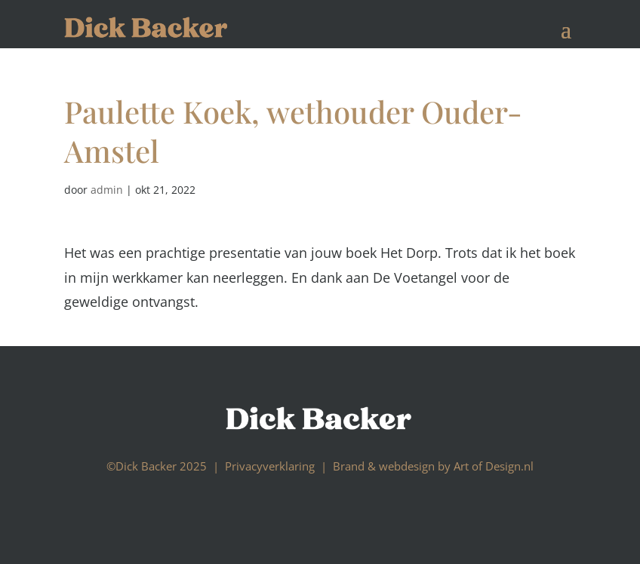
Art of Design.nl (494, 466)
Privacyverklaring (270, 466)
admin (107, 189)
